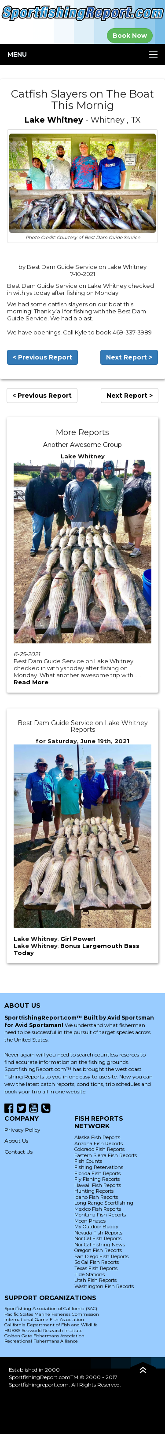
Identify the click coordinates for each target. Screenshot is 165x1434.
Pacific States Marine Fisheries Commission (51, 1314)
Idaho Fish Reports (96, 1197)
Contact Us (18, 1151)
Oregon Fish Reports (98, 1250)
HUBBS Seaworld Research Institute (43, 1330)
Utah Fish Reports (95, 1280)
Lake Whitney (54, 120)
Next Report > (129, 357)
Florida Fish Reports (97, 1173)
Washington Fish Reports (104, 1286)
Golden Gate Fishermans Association (44, 1336)
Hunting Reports (94, 1191)
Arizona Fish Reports (98, 1143)
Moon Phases (90, 1221)
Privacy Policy (22, 1129)
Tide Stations (89, 1274)
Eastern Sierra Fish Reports (105, 1155)
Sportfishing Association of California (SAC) (50, 1308)
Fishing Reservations (98, 1167)
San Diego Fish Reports (101, 1256)
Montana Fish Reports (100, 1215)
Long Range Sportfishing (103, 1203)
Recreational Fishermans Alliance (41, 1341)
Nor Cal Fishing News (99, 1245)
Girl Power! (77, 938)
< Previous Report (42, 357)
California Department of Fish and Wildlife (51, 1325)
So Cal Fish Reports (96, 1262)
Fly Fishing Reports (97, 1179)
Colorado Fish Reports (99, 1149)
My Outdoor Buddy (96, 1226)
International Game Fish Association (44, 1319)
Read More (31, 682)
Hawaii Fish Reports (97, 1185)
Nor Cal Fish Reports (97, 1238)
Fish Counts (88, 1161)
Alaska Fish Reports (97, 1137)
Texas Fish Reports (95, 1268)
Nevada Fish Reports (98, 1233)
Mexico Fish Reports (97, 1209)
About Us (16, 1140)
